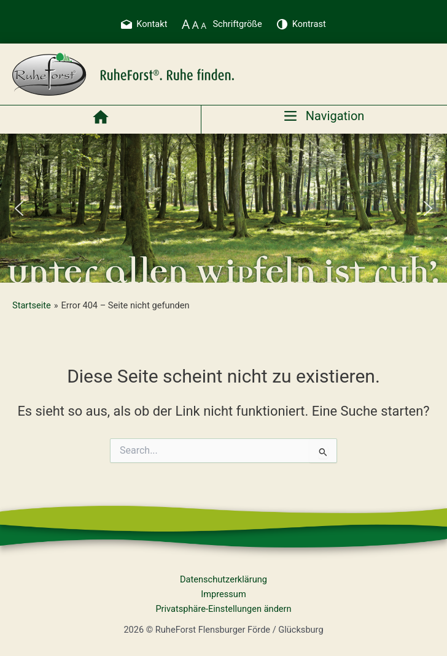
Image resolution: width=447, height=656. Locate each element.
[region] (223, 208)
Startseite (31, 305)
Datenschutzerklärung (223, 579)
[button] (19, 208)
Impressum (223, 594)
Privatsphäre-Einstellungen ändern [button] (223, 608)
